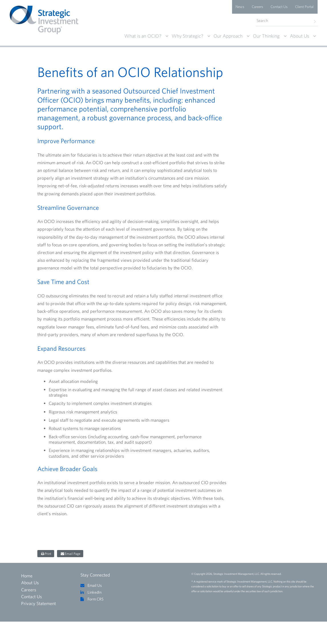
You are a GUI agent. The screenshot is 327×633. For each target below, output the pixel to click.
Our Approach (228, 35)
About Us (299, 35)
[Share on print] (45, 553)
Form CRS (95, 599)
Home (27, 575)
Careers (257, 7)
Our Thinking (266, 35)
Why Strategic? (187, 35)
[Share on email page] (70, 553)
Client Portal (304, 7)
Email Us (95, 585)
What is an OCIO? (142, 35)
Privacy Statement (38, 603)
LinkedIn (94, 592)
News (239, 7)
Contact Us (279, 7)
